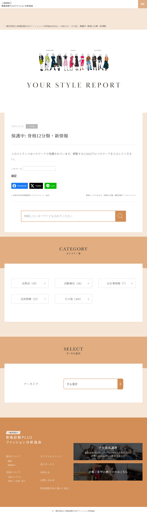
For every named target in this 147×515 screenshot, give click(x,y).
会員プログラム (14, 476)
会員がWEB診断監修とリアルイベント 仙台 (31, 195)
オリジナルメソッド (50, 456)
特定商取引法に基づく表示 (54, 488)
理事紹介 (12, 464)
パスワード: (33, 168)
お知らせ (45, 472)
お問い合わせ (47, 480)
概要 (10, 461)
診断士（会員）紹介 (16, 480)
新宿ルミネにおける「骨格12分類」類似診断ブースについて (110, 195)
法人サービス (47, 464)
